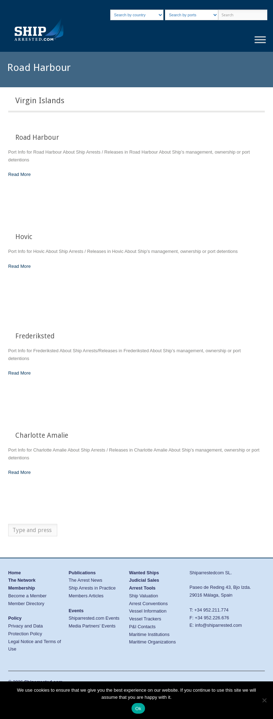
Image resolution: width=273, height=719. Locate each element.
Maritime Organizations (152, 642)
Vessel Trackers (145, 618)
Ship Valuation (143, 595)
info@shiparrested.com (218, 625)
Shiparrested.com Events (94, 618)
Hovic (23, 237)
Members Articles (86, 595)
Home (14, 572)
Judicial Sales (144, 580)
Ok (138, 708)
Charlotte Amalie (41, 435)
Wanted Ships (144, 572)
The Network (22, 580)
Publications (82, 572)
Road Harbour (37, 137)
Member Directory (26, 603)
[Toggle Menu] (260, 40)
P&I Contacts (142, 626)
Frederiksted (34, 336)
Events (76, 610)
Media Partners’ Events (92, 626)
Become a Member (27, 595)
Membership (21, 588)
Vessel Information (147, 611)
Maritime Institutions (149, 634)
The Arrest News (85, 580)
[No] (264, 700)
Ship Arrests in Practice (92, 588)
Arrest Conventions (148, 603)
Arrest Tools (142, 588)
